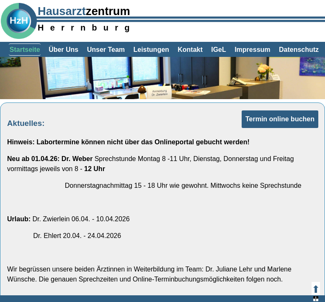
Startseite (25, 49)
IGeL (218, 49)
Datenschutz (299, 49)
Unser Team (106, 49)
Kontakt (190, 49)
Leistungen (151, 49)
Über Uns (63, 49)
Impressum (252, 49)
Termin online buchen (280, 119)
